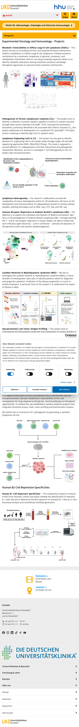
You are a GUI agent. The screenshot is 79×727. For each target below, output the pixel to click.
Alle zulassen (64, 389)
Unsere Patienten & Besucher (16, 666)
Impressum (6, 699)
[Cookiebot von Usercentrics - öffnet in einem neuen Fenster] (66, 335)
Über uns (6, 685)
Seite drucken (7, 713)
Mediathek (41, 576)
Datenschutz (7, 706)
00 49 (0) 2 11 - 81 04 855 (17, 624)
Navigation (9, 35)
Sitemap (5, 692)
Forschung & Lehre (11, 672)
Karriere (6, 679)
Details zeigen (66, 382)
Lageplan (40, 587)
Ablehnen (14, 389)
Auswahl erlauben (39, 389)
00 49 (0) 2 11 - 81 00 (15, 621)
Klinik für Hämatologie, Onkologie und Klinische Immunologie (38, 25)
